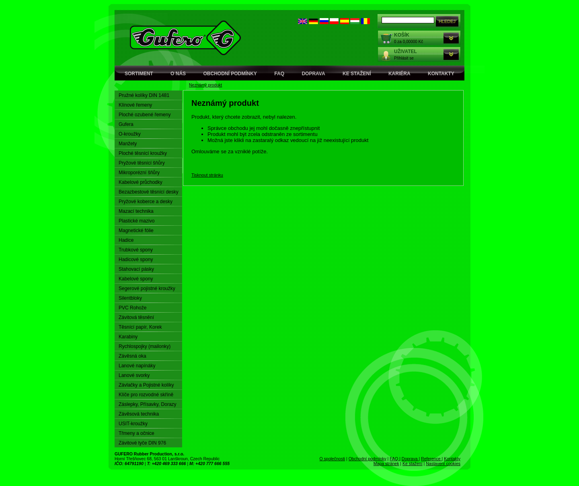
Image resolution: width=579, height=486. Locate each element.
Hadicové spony (136, 259)
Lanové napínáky (137, 366)
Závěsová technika (139, 414)
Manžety (128, 143)
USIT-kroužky (133, 423)
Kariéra (399, 73)
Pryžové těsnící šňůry (142, 163)
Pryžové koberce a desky (145, 201)
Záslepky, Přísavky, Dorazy (148, 404)
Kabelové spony (136, 279)
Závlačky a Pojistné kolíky (146, 385)
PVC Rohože (132, 308)
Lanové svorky (134, 375)
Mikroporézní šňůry (139, 172)
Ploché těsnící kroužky (143, 153)
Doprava (313, 73)
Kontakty (441, 73)
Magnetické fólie (136, 230)
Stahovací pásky (136, 269)
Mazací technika (136, 211)
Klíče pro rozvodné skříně (146, 394)
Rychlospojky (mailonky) (144, 346)
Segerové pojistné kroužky (147, 288)
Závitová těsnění (136, 317)
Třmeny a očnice (136, 433)
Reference (431, 458)
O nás (178, 73)
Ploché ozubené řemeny (144, 114)
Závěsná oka (132, 356)
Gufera (126, 124)
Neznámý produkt (205, 84)
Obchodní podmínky (230, 73)
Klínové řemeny (135, 105)
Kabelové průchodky (140, 182)
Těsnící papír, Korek (140, 327)
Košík (401, 35)
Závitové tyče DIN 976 (142, 443)
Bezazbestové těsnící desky (149, 192)
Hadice (126, 240)
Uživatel (405, 51)
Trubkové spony (136, 250)
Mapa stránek (386, 463)
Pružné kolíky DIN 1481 (144, 95)
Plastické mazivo (136, 221)
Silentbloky (130, 298)
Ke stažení (357, 73)
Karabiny (128, 337)
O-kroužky (130, 134)
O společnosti (332, 458)
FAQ (279, 73)
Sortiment (139, 73)
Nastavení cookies (443, 463)
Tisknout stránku (207, 175)
